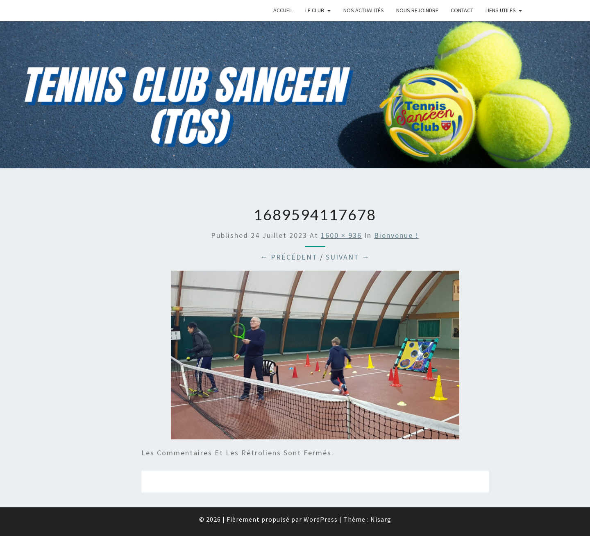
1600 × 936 (341, 235)
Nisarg (380, 519)
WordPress (321, 519)
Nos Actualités (363, 10)
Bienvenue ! (396, 235)
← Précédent (289, 257)
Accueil (283, 10)
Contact (462, 10)
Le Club (314, 10)
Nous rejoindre (417, 10)
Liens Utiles (501, 10)
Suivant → (348, 257)
